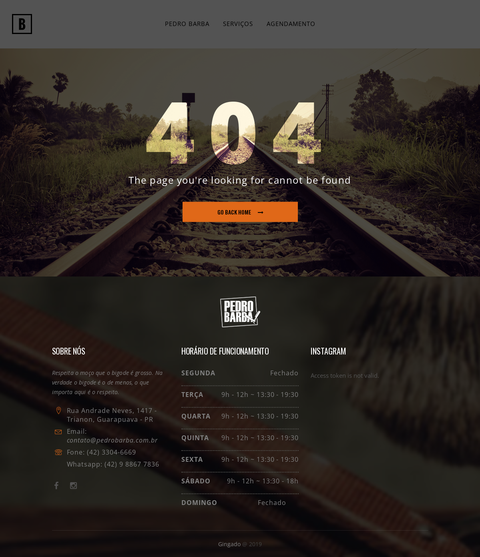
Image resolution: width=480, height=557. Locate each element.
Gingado (230, 544)
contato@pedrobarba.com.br (112, 440)
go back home (240, 212)
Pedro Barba (187, 24)
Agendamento (291, 24)
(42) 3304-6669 (111, 452)
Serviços (238, 24)
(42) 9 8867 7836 (130, 464)
